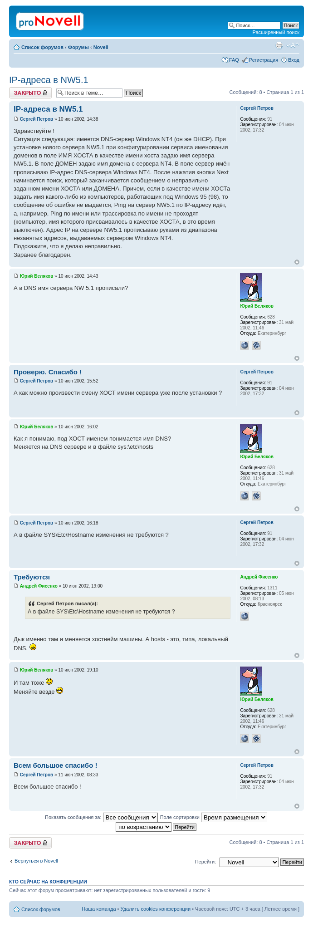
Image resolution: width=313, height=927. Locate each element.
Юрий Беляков (37, 276)
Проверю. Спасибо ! (48, 372)
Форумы (78, 47)
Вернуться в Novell (36, 860)
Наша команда (99, 909)
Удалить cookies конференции (156, 909)
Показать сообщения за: (101, 817)
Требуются (32, 577)
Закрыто (30, 92)
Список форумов (42, 47)
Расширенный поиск (275, 32)
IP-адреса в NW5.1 (48, 80)
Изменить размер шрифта (292, 45)
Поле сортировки (213, 817)
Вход (293, 60)
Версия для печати (279, 45)
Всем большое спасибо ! (55, 765)
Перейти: (205, 861)
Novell (100, 47)
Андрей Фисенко (39, 586)
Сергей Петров (36, 119)
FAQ (234, 60)
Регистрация (263, 60)
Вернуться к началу (296, 262)
